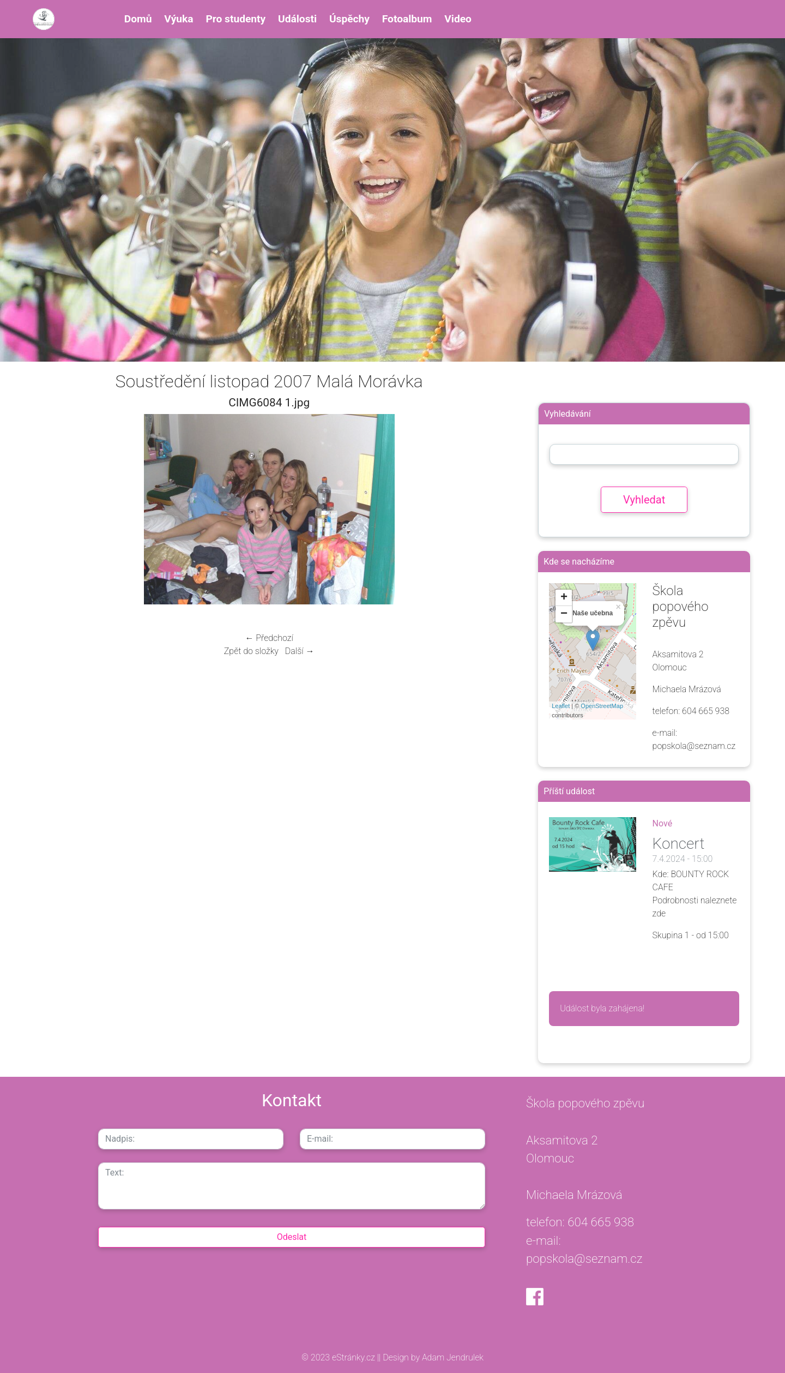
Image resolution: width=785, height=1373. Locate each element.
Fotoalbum (407, 19)
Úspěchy (349, 19)
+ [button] (563, 598)
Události (297, 19)
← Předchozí (269, 638)
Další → (300, 651)
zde (659, 913)
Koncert (679, 844)
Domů (138, 19)
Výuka (178, 19)
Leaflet (561, 706)
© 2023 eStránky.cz (339, 1357)
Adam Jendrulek (452, 1357)
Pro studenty (235, 19)
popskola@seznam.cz (584, 1258)
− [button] (563, 614)
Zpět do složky (251, 651)
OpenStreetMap (602, 706)
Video (458, 19)
